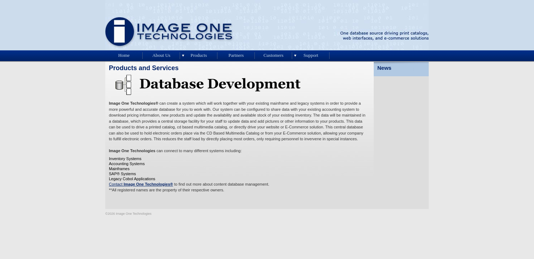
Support (310, 55)
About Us (161, 55)
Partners (236, 55)
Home (124, 55)
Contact (141, 184)
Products (198, 55)
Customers (273, 55)
